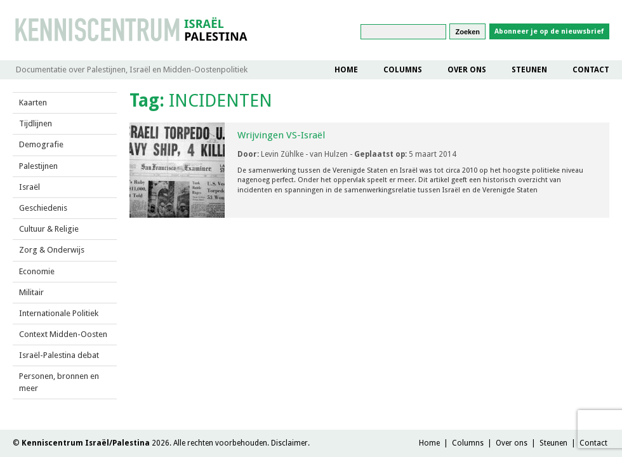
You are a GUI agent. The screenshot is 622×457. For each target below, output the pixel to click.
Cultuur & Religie (49, 229)
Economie (37, 271)
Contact (590, 69)
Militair (31, 292)
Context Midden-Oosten (63, 334)
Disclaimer (289, 443)
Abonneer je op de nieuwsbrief (549, 31)
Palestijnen (38, 166)
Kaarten (33, 102)
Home (346, 69)
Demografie (41, 144)
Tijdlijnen (35, 123)
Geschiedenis (43, 208)
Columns (402, 69)
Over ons (466, 69)
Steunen (529, 69)
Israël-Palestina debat (59, 355)
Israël (29, 187)
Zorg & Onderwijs (51, 250)
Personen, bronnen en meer (59, 381)
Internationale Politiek (58, 313)
